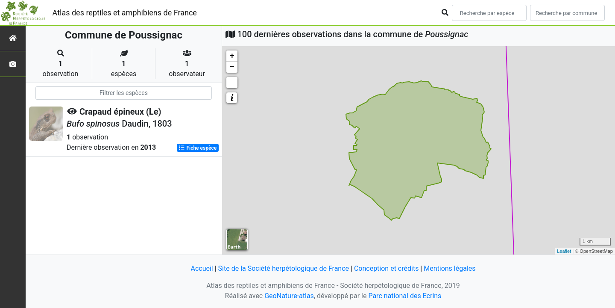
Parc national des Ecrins (404, 296)
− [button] (232, 67)
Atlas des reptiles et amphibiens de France (125, 12)
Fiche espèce (198, 148)
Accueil (201, 268)
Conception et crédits (386, 268)
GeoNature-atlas (289, 296)
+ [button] (232, 56)
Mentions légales (449, 268)
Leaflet (564, 251)
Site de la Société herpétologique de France (283, 268)
